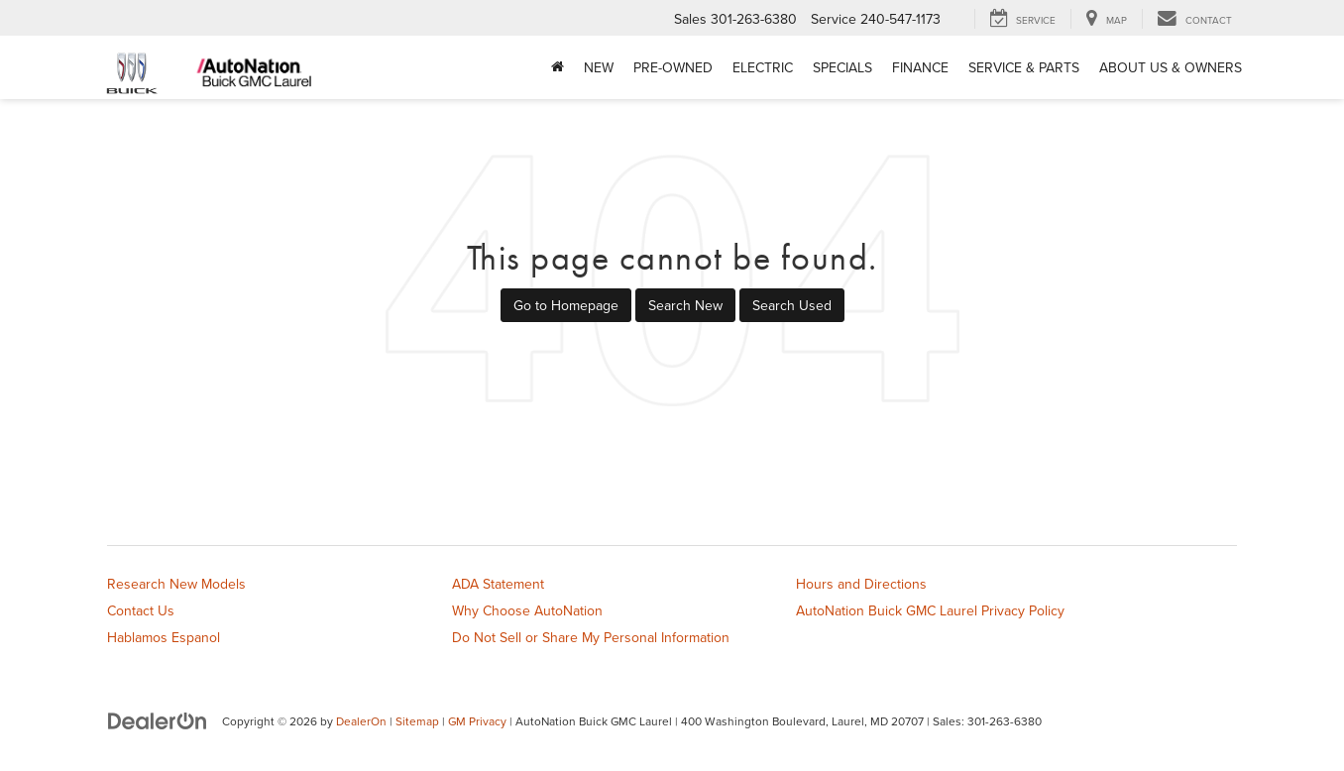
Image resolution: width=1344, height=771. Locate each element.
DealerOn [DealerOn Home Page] (361, 721)
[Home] (557, 67)
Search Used (792, 305)
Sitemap (417, 721)
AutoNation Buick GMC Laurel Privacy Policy (930, 610)
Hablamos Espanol (163, 637)
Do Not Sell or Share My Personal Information (590, 637)
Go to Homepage (565, 305)
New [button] (599, 67)
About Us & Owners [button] (1170, 67)
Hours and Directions (861, 584)
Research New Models (176, 584)
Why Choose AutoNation (527, 610)
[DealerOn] (157, 720)
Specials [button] (842, 67)
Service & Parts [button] (1023, 67)
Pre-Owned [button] (673, 67)
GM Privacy (477, 721)
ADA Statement (498, 584)
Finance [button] (920, 67)
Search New (685, 305)
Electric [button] (762, 67)
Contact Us (140, 610)
